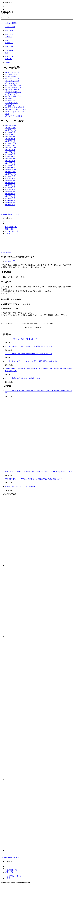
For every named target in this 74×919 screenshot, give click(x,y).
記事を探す (9, 229)
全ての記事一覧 (11, 227)
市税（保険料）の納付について (28, 378)
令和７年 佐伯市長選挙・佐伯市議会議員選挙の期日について (40, 479)
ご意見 (7, 233)
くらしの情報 (6, 252)
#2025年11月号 (10, 261)
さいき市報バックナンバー (15, 231)
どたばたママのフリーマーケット (22, 486)
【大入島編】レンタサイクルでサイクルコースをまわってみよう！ (47, 471)
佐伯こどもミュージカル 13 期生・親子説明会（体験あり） (34, 361)
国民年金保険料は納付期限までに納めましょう (34, 354)
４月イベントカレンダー (29, 339)
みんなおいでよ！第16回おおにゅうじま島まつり (38, 346)
